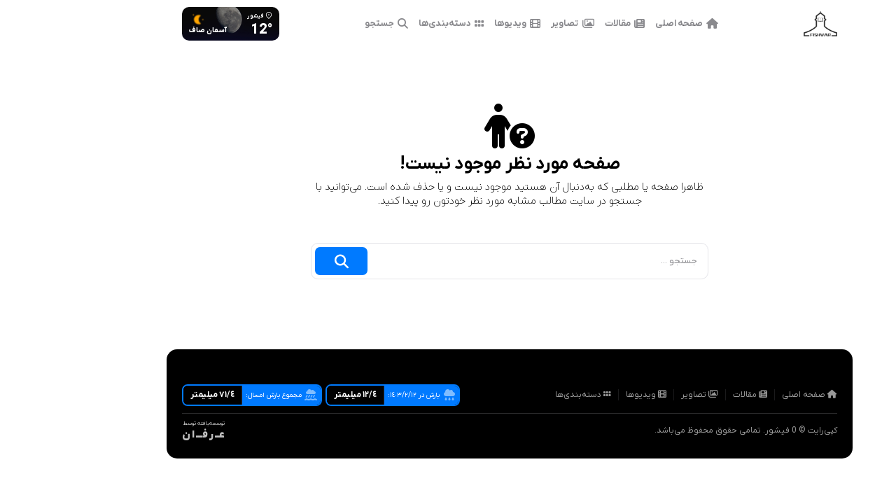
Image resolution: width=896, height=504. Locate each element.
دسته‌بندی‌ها (389, 24)
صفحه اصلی (625, 24)
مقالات (563, 24)
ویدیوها (456, 24)
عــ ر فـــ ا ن (141, 435)
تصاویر (511, 24)
